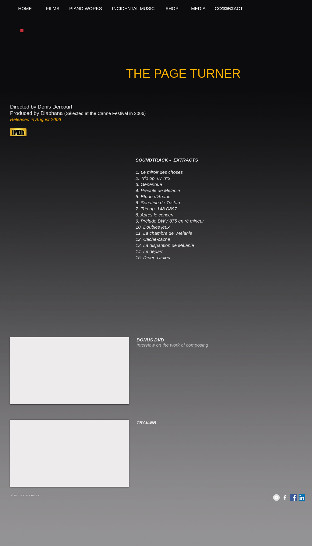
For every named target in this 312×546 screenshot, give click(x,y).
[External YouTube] (69, 370)
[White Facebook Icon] (285, 497)
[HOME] (25, 8)
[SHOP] (172, 8)
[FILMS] (52, 8)
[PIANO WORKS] (85, 8)
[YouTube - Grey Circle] (276, 497)
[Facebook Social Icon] (293, 497)
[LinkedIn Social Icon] (302, 497)
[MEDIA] (198, 8)
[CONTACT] (225, 8)
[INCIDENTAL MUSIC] (133, 8)
